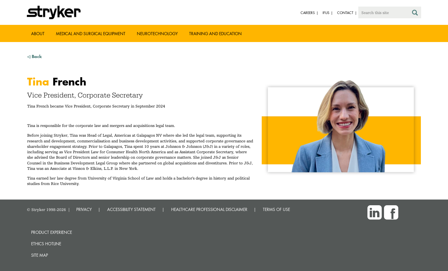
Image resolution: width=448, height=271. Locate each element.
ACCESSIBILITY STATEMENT (131, 209)
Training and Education (215, 33)
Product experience (51, 232)
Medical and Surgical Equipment (90, 33)
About (38, 33)
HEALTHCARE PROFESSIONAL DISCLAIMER (209, 209)
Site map (39, 255)
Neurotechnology (157, 33)
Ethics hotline (46, 243)
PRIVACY (84, 209)
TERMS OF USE (276, 209)
